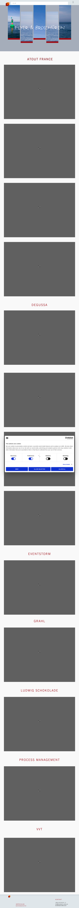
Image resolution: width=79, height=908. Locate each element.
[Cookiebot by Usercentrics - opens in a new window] (66, 438)
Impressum (20, 904)
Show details (66, 464)
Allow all (62, 469)
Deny (17, 469)
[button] (73, 2)
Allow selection (39, 469)
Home (14, 3)
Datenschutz (21, 906)
